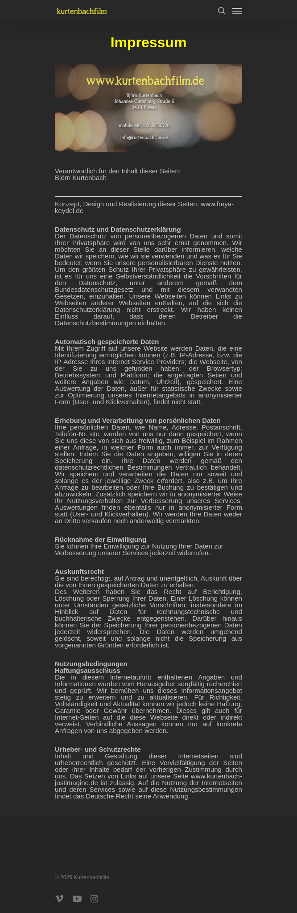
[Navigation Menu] (237, 10)
